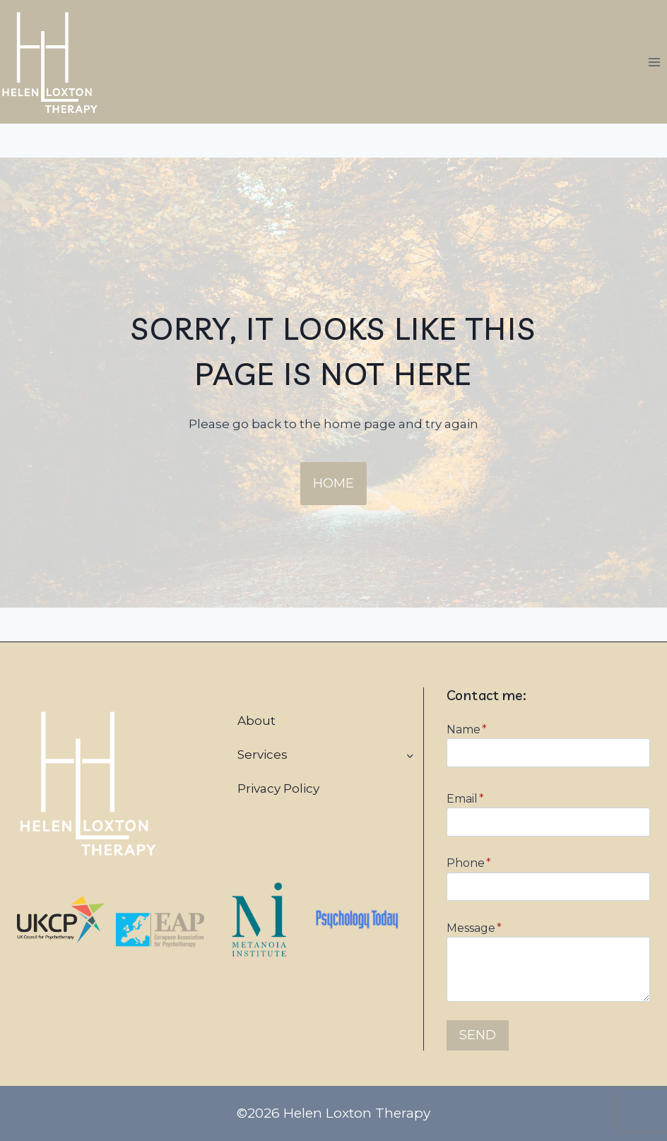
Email (465, 798)
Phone (469, 863)
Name (467, 729)
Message (474, 928)
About (256, 721)
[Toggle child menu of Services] (409, 755)
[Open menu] (654, 62)
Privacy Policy (278, 788)
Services (262, 754)
